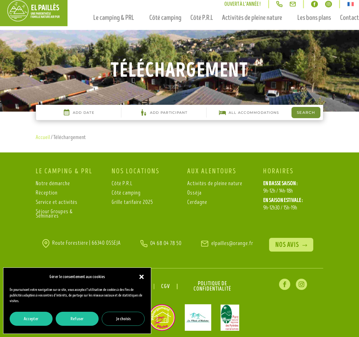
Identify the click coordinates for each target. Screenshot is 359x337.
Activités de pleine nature (252, 9)
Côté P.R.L (201, 9)
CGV (165, 287)
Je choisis (123, 319)
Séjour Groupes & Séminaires (54, 214)
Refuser (77, 319)
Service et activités (56, 202)
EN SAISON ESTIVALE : (283, 204)
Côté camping (165, 9)
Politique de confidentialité (212, 286)
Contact (349, 9)
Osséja (194, 193)
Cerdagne (197, 202)
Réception (47, 193)
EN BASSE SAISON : (280, 187)
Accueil (43, 137)
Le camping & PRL (113, 9)
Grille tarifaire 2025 (132, 202)
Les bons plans (314, 9)
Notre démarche (53, 184)
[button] (141, 277)
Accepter (31, 319)
